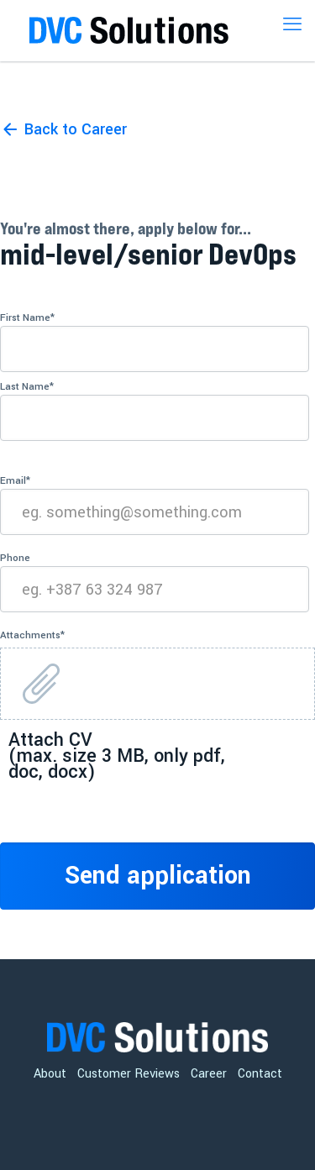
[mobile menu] (292, 25)
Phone (154, 581)
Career (209, 1074)
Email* (154, 504)
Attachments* (32, 635)
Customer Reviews (128, 1074)
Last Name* (154, 410)
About (50, 1074)
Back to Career (75, 129)
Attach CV (116, 753)
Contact (260, 1074)
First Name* (154, 341)
